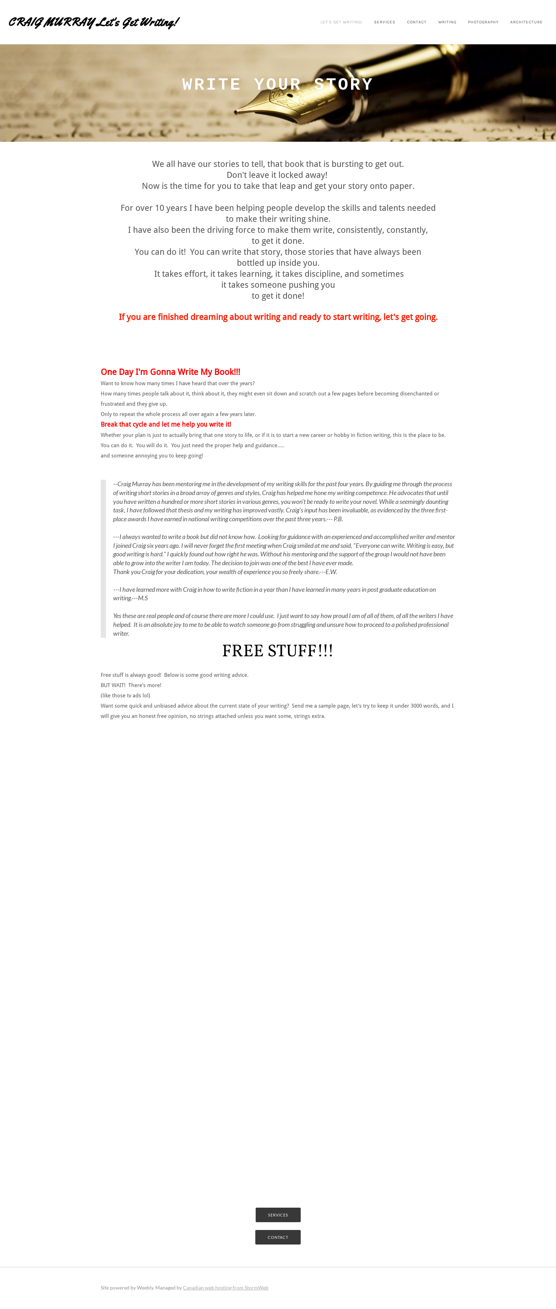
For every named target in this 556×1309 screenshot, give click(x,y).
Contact (400, 21)
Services (366, 21)
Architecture (516, 21)
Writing (432, 21)
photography (470, 21)
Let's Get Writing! (320, 21)
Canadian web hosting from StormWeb (225, 1289)
